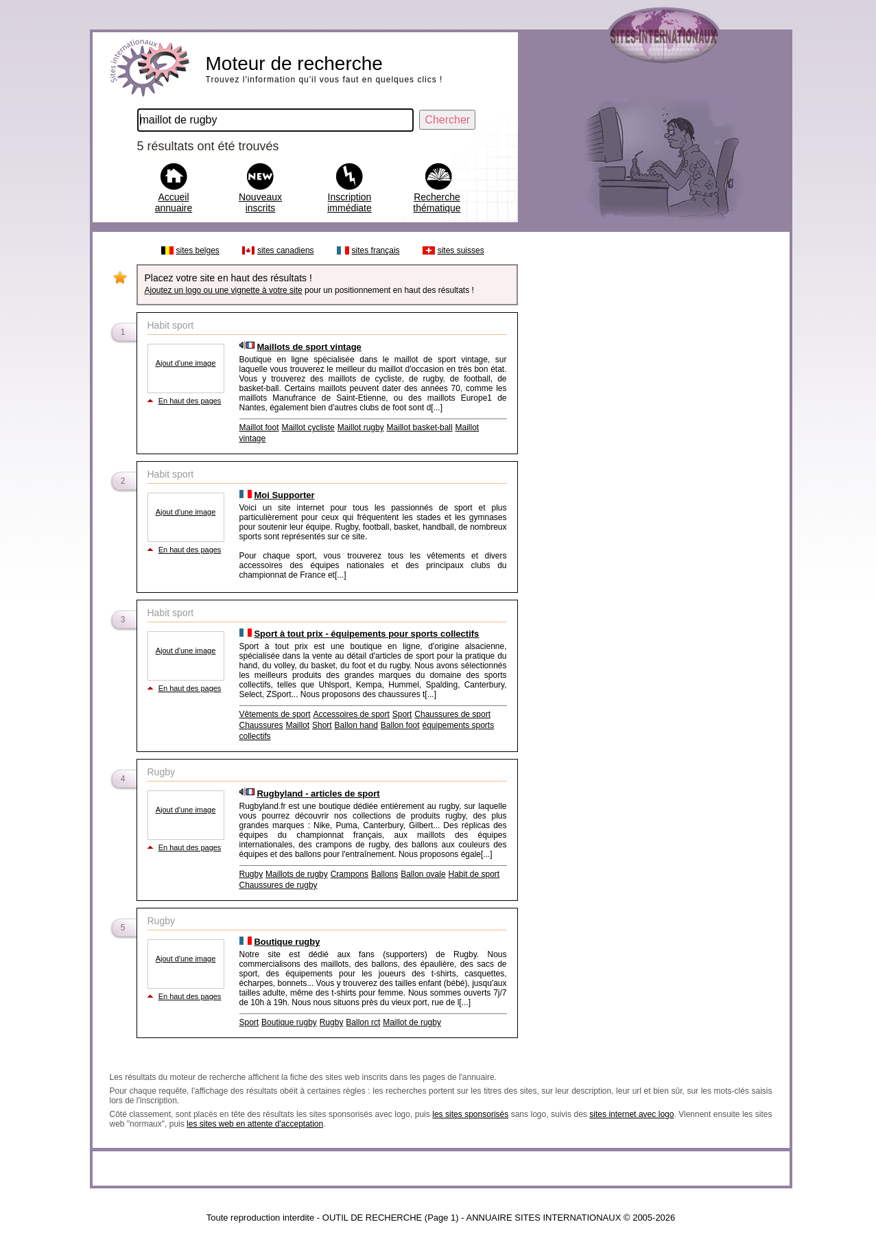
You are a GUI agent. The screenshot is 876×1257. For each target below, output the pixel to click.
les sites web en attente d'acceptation (255, 1124)
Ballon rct (363, 1022)
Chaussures (261, 725)
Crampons (349, 874)
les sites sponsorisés (470, 1114)
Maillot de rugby (412, 1022)
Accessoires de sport (351, 714)
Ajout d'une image (186, 363)
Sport (402, 714)
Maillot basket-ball (420, 427)
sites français (376, 250)
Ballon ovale (423, 874)
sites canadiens (285, 250)
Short (322, 725)
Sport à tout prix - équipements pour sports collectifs (366, 633)
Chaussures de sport (452, 714)
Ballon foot (400, 725)
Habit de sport (473, 874)
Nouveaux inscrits (260, 202)
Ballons (384, 874)
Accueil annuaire (174, 202)
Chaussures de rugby (278, 885)
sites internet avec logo (631, 1114)
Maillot (297, 725)
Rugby (251, 874)
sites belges (198, 250)
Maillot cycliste (307, 427)
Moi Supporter (284, 495)
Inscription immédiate (349, 202)
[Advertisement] (653, 444)
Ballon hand (356, 725)
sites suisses (461, 250)
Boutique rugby (287, 942)
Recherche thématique (436, 202)
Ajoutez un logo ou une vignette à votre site (224, 290)
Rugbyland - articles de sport (318, 793)
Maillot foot (259, 427)
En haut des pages (190, 401)
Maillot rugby (361, 427)
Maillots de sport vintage (309, 347)
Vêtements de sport (275, 714)
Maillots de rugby (296, 874)
